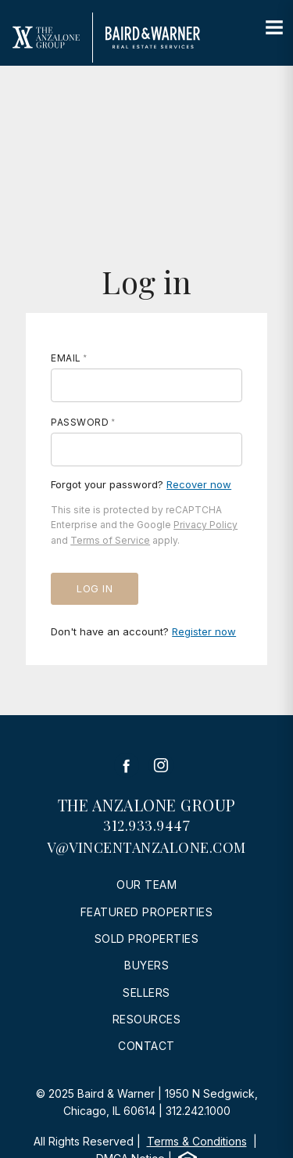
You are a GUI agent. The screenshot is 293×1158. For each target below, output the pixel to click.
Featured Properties (146, 912)
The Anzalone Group (147, 804)
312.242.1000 (198, 1110)
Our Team (146, 884)
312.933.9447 (146, 825)
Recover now (198, 484)
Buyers (146, 965)
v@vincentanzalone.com (146, 847)
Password (80, 422)
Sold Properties (147, 938)
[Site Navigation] (274, 28)
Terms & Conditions (197, 1141)
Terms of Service (110, 540)
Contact (146, 1045)
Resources (147, 1019)
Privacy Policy (205, 524)
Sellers (146, 992)
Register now (204, 631)
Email (66, 358)
